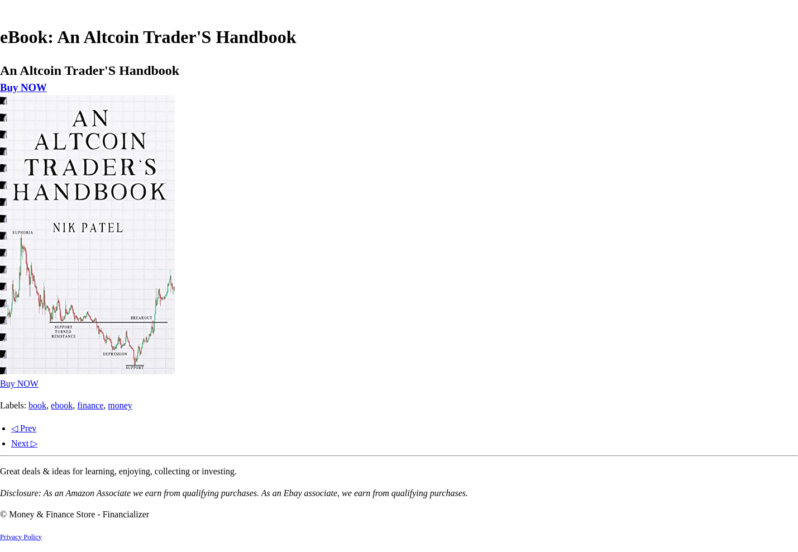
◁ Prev (23, 428)
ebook (62, 405)
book (37, 405)
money (120, 405)
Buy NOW (23, 87)
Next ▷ (24, 443)
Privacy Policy (21, 537)
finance (90, 405)
